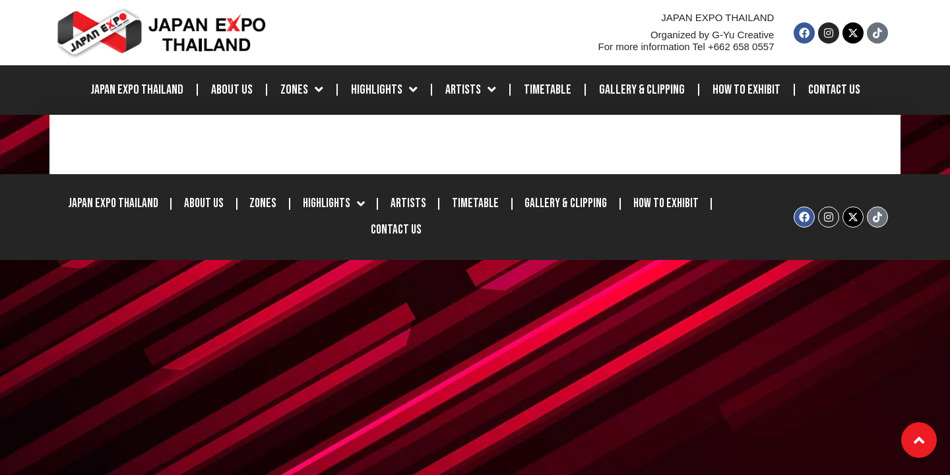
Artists (470, 94)
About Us (232, 94)
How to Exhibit (746, 94)
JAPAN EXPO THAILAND (136, 94)
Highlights (384, 94)
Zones (301, 94)
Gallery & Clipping (642, 94)
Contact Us (834, 94)
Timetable (547, 94)
